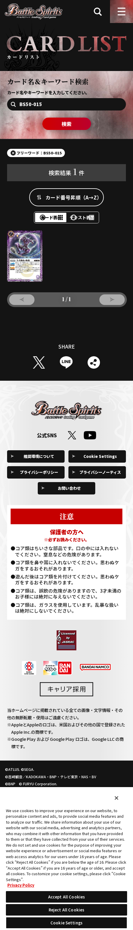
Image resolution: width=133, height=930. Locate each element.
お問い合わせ (69, 496)
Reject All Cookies (66, 910)
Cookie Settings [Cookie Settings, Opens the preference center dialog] (66, 923)
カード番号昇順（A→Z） (73, 198)
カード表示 (43, 222)
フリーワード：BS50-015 (42, 154)
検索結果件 (66, 173)
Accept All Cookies (66, 897)
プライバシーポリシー (39, 480)
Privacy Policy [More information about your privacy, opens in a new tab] (20, 885)
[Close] (116, 798)
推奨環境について (39, 463)
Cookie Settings (100, 463)
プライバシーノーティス (100, 480)
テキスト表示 (90, 222)
